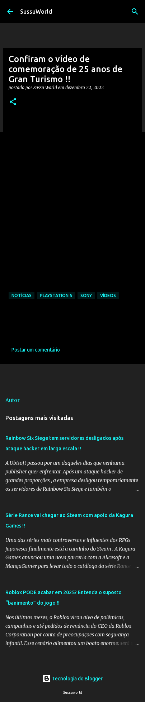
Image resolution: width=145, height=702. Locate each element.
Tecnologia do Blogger (72, 678)
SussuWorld (36, 11)
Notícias (21, 295)
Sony (86, 295)
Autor (12, 400)
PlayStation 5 (56, 295)
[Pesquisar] (135, 11)
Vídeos (108, 295)
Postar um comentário (35, 350)
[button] (13, 102)
